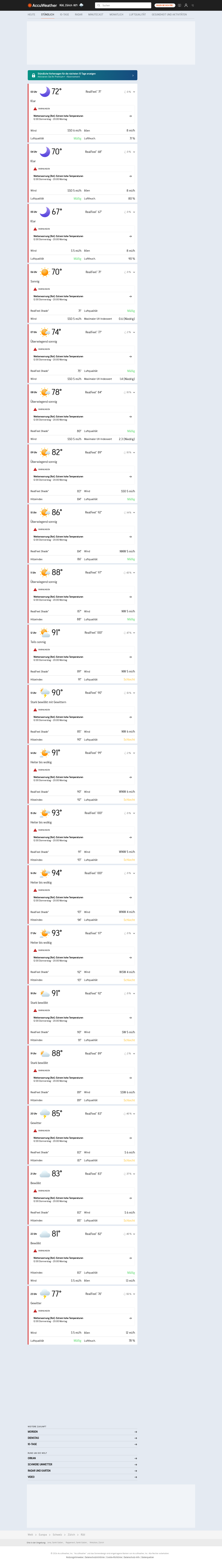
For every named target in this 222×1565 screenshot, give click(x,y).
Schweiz (57, 1534)
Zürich (71, 1534)
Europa (43, 1534)
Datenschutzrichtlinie (95, 1557)
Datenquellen (147, 1557)
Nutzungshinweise (75, 1557)
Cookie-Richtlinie (114, 1557)
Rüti (83, 1534)
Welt (30, 1534)
